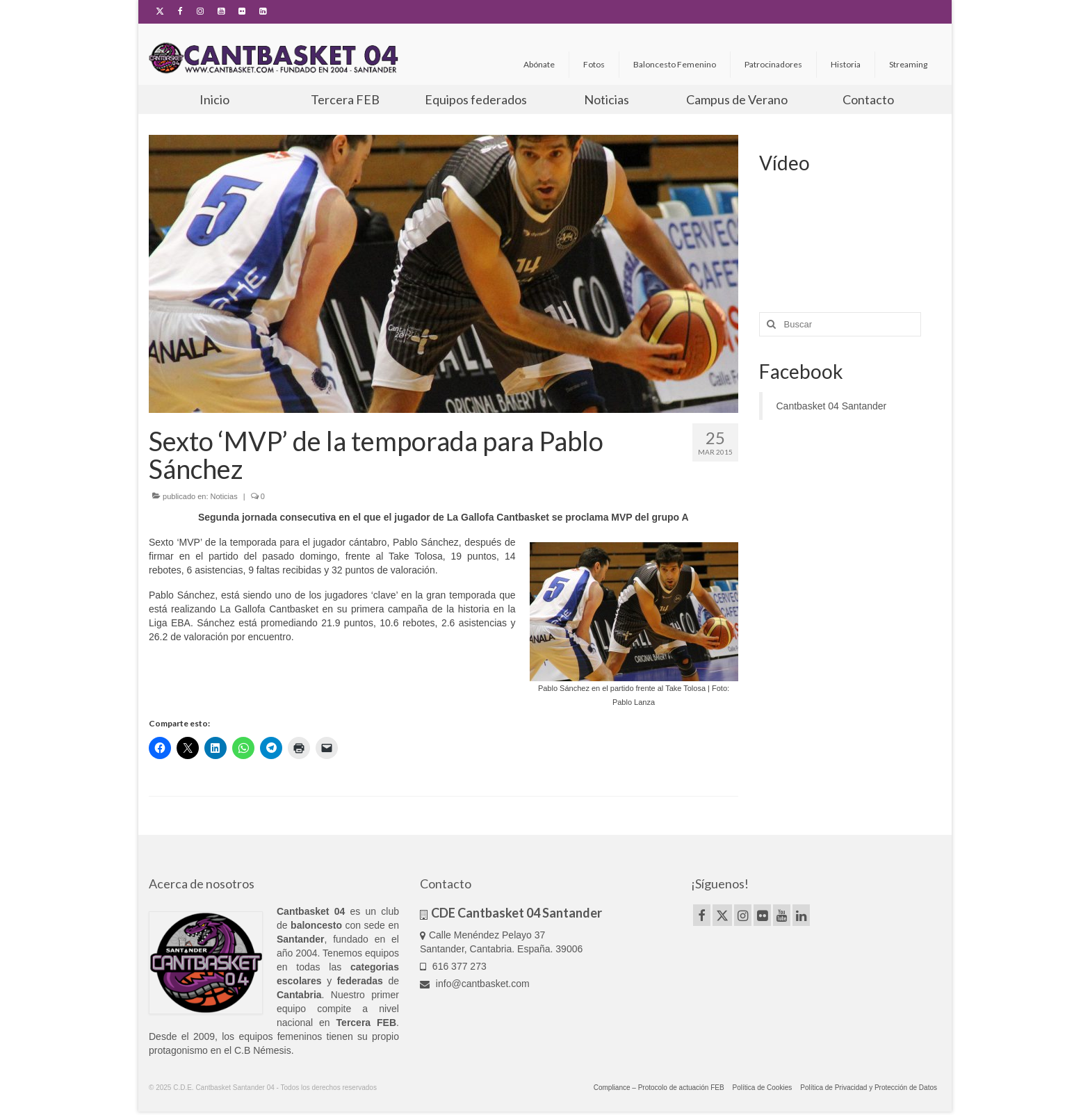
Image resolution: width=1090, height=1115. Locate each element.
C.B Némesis (262, 1050)
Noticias (224, 496)
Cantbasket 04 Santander (831, 406)
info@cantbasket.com (475, 983)
